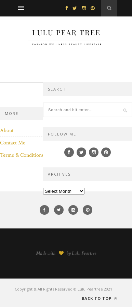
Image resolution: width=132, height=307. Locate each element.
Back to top (99, 298)
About (7, 130)
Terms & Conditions (22, 155)
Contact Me (12, 142)
